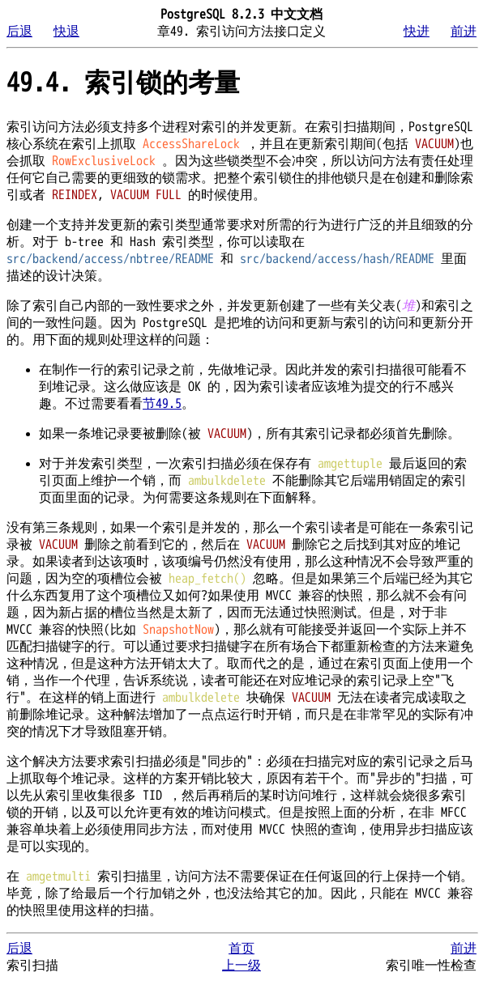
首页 (241, 948)
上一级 (241, 965)
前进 (464, 31)
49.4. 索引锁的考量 (123, 83)
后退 (19, 31)
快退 (66, 31)
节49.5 (162, 404)
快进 (417, 31)
